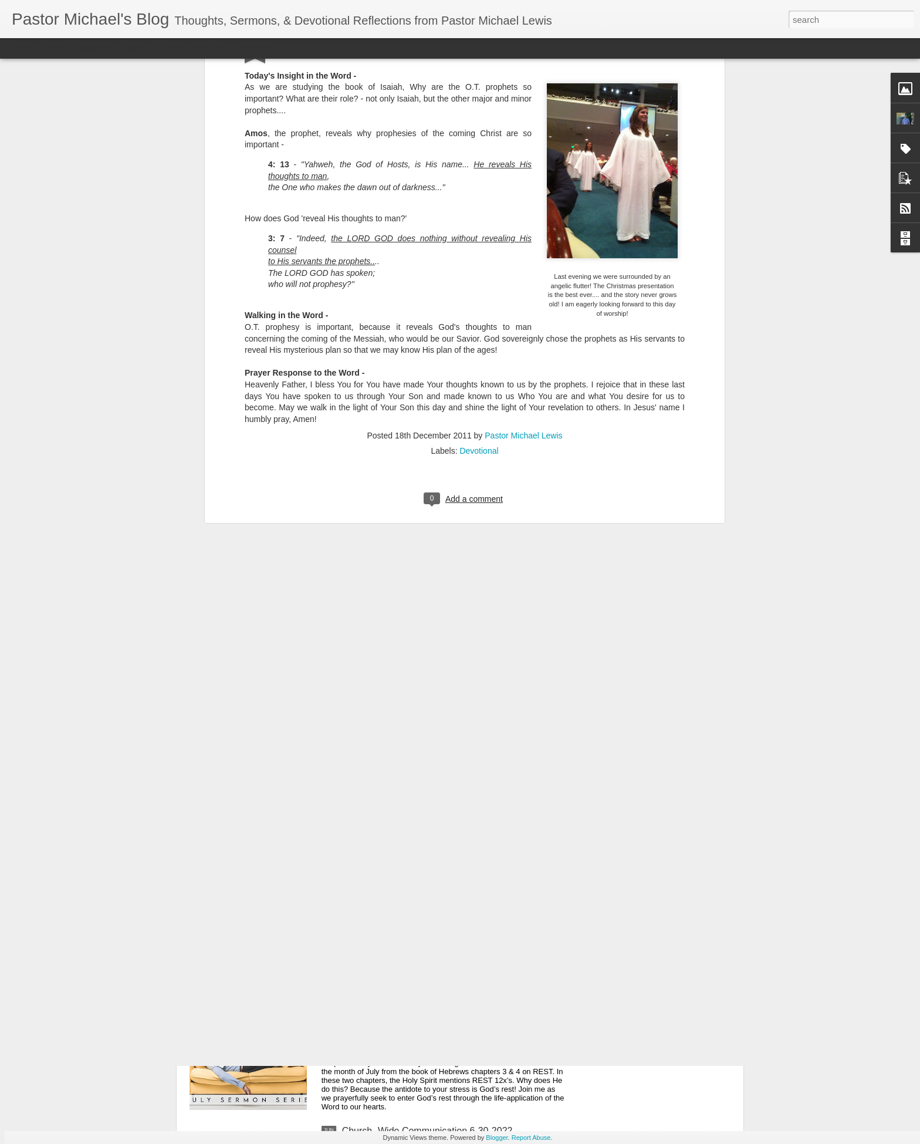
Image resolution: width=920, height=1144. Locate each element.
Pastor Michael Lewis (523, 240)
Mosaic (134, 48)
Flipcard (55, 48)
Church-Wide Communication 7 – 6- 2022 (428, 998)
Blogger (497, 1137)
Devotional (478, 256)
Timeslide (252, 48)
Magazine (96, 48)
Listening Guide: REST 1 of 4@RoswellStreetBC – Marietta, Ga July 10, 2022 (447, 869)
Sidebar (170, 48)
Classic (19, 48)
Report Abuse (531, 1137)
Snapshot (209, 48)
